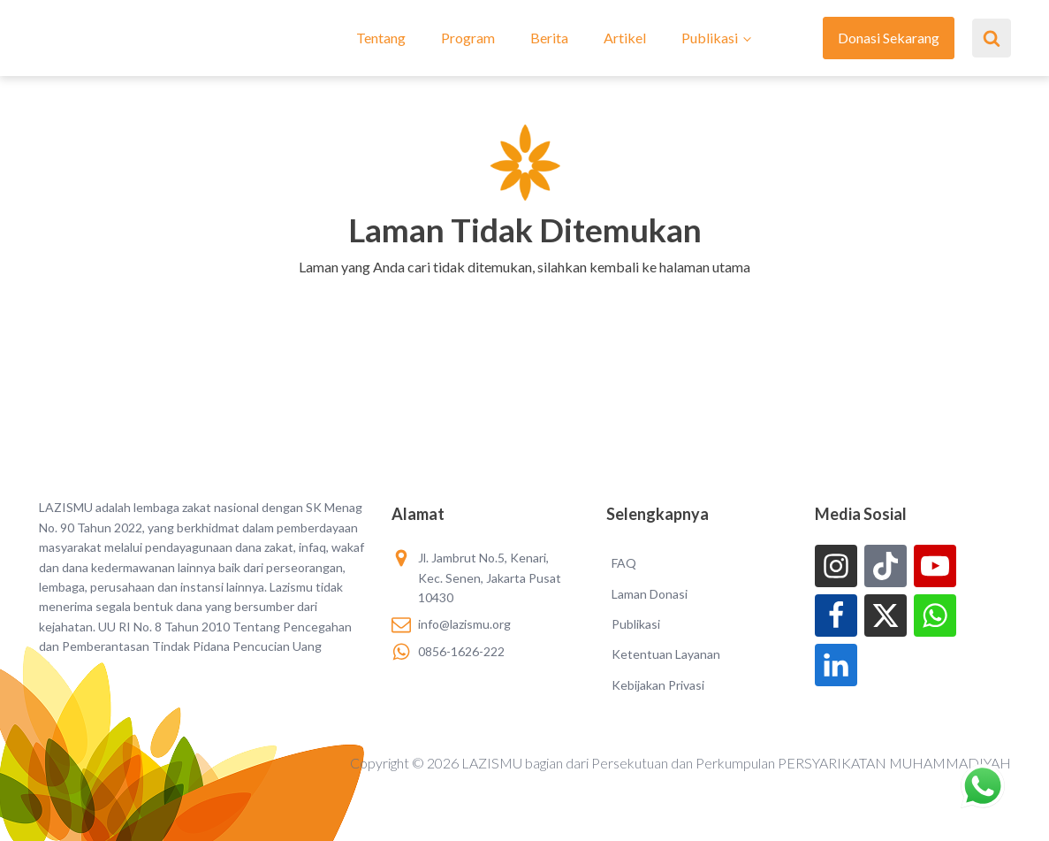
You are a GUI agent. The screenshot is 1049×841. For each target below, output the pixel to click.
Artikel (625, 37)
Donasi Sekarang (888, 37)
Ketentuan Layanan (666, 653)
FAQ (624, 562)
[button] (524, 290)
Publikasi (709, 37)
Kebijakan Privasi (658, 684)
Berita (549, 37)
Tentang (381, 37)
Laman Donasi (650, 593)
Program (468, 37)
